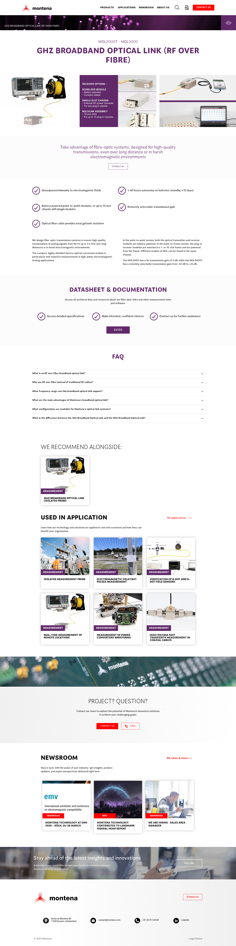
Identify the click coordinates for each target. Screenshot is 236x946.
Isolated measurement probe (64, 579)
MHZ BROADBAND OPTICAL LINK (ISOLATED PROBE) (64, 499)
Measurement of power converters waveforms (114, 636)
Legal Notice (195, 938)
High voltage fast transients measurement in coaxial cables (170, 638)
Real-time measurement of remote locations (63, 636)
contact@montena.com (109, 920)
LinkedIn (185, 920)
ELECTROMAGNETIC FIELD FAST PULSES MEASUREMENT (117, 580)
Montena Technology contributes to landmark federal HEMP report (116, 826)
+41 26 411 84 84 (150, 920)
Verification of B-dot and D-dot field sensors (170, 580)
